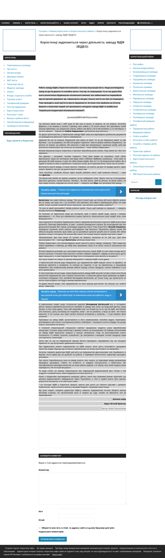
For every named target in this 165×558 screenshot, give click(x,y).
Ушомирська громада (143, 113)
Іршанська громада (142, 83)
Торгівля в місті (14, 99)
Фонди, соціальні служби (19, 95)
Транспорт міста (15, 84)
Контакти (111, 23)
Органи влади (14, 72)
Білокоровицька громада (145, 71)
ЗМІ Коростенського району (146, 174)
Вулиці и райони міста (18, 118)
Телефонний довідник (18, 103)
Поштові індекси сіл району (146, 155)
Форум (100, 23)
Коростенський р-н (49, 23)
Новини (16, 23)
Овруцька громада (142, 102)
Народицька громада (143, 98)
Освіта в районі (140, 136)
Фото (83, 23)
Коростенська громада (144, 90)
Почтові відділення (16, 106)
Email (41, 520)
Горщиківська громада (144, 79)
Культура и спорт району (145, 140)
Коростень (30, 23)
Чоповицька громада (143, 117)
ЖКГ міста (12, 80)
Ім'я (41, 511)
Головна (6, 23)
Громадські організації (18, 125)
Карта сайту (57, 554)
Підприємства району (143, 128)
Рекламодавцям (126, 23)
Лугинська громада (142, 87)
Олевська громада (142, 106)
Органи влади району (143, 68)
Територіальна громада (19, 65)
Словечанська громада (144, 109)
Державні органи (15, 76)
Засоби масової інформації (20, 122)
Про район (138, 64)
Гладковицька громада (144, 75)
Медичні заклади (15, 88)
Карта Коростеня (15, 110)
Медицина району (142, 132)
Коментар (44, 469)
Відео (91, 23)
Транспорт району (142, 151)
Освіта (10, 91)
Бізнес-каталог (71, 23)
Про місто (12, 69)
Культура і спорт (15, 114)
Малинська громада (143, 94)
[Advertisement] (115, 10)
